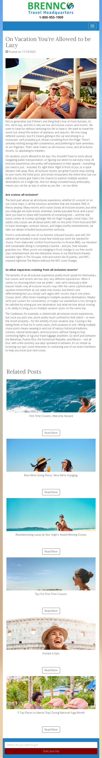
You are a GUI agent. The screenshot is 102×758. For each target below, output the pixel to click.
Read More (51, 433)
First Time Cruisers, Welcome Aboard (51, 398)
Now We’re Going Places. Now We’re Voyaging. (51, 458)
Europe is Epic (51, 636)
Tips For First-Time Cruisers (51, 576)
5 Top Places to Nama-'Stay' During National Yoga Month (51, 695)
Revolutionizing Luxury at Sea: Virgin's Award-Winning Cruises (51, 517)
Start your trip (51, 751)
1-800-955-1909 (51, 17)
